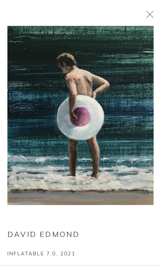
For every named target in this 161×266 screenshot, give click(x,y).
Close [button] (148, 16)
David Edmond (43, 235)
